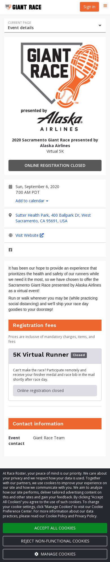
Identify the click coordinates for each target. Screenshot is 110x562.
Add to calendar (32, 200)
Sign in (89, 6)
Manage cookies (55, 554)
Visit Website (30, 235)
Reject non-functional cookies (55, 541)
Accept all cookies (55, 528)
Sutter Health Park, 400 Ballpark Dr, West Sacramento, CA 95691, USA (53, 217)
